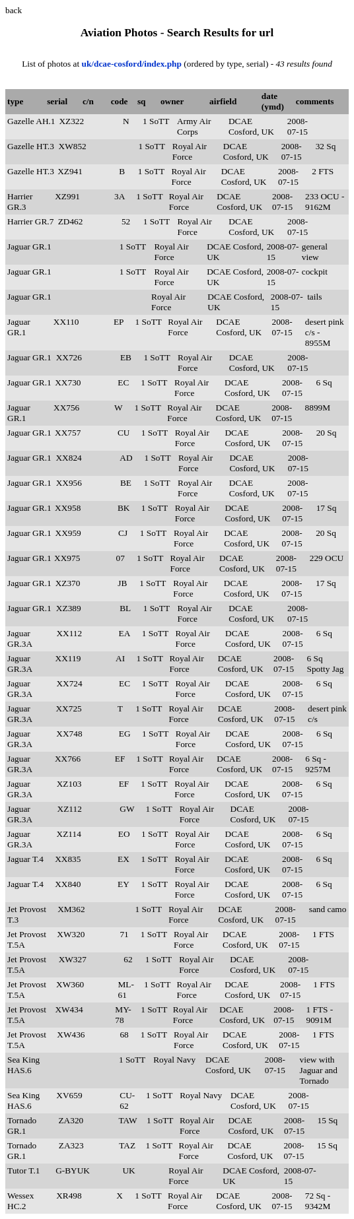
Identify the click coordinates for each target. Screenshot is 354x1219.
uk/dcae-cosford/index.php (132, 64)
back (13, 10)
